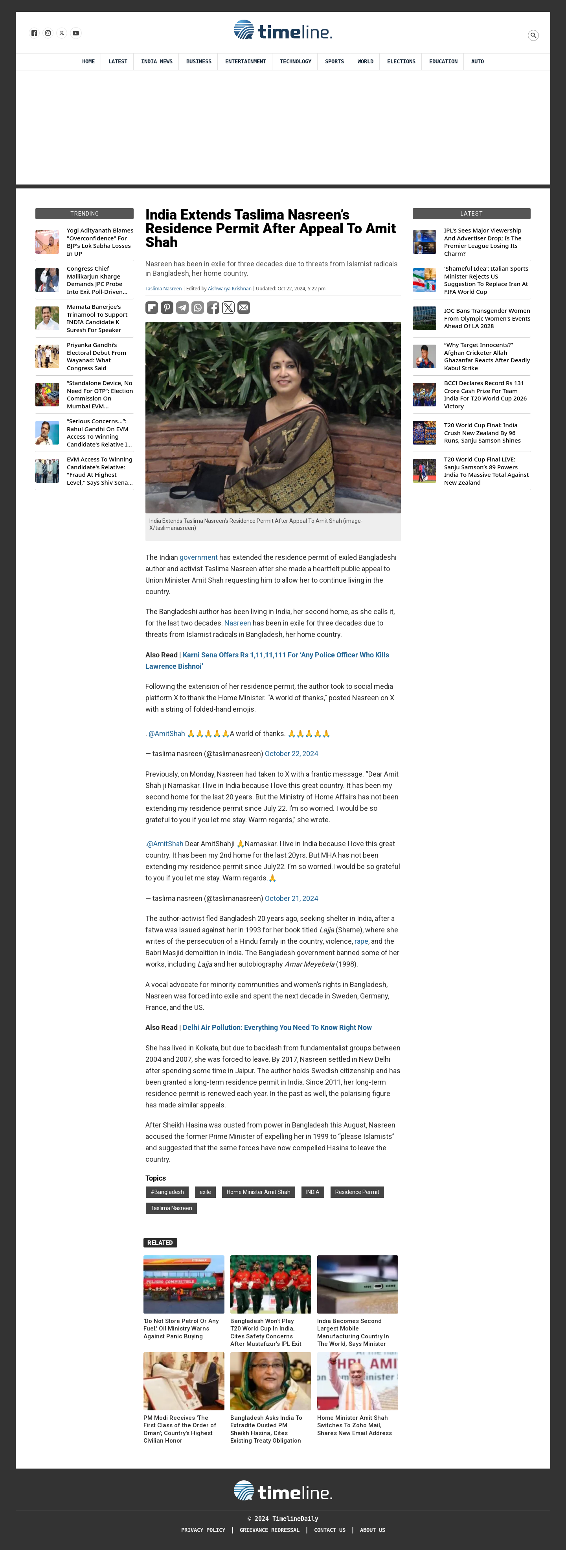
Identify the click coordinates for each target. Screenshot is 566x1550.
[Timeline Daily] (283, 1489)
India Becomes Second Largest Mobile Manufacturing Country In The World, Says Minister (353, 1333)
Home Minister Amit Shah (258, 1192)
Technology (295, 61)
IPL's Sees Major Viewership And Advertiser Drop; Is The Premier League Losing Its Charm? (483, 242)
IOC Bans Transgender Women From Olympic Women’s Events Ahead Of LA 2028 (487, 318)
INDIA (313, 1192)
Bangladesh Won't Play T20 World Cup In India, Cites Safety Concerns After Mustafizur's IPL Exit (265, 1333)
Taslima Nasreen (163, 288)
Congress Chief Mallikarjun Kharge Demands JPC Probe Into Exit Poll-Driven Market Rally (95, 280)
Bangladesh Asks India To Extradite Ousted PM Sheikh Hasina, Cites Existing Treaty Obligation (266, 1429)
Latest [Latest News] (117, 61)
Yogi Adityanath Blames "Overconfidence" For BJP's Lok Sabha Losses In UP (100, 242)
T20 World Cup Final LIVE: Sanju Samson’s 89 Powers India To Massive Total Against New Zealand (486, 471)
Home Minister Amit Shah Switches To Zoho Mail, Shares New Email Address (354, 1425)
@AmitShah (167, 733)
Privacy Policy (203, 1530)
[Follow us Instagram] (47, 33)
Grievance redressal (270, 1530)
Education (443, 61)
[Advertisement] (283, 129)
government (199, 557)
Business (198, 61)
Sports (334, 61)
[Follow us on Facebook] (34, 33)
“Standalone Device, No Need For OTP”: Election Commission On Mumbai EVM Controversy (100, 394)
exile (205, 1192)
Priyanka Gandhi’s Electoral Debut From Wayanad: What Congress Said (96, 356)
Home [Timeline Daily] (88, 61)
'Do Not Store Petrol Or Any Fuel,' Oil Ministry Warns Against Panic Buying (181, 1329)
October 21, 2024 (291, 898)
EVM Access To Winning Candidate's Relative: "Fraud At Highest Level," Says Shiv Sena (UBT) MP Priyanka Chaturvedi (99, 471)
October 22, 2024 (291, 753)
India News (157, 61)
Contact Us (329, 1530)
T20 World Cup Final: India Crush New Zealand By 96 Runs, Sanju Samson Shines (482, 432)
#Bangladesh (167, 1192)
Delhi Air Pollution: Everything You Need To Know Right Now (277, 1027)
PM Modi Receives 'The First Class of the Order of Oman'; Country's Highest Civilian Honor (180, 1429)
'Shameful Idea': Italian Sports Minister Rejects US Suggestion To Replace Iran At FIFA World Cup (486, 280)
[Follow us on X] (61, 33)
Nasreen (237, 623)
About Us (372, 1530)
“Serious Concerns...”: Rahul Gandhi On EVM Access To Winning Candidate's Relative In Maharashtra (99, 432)
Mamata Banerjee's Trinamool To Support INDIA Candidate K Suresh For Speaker (97, 318)
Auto (477, 61)
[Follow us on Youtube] (75, 33)
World (365, 61)
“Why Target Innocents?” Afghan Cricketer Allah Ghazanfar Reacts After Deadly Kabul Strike (487, 356)
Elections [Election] (401, 61)
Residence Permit (357, 1192)
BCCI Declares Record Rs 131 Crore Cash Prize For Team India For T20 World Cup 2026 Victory (485, 394)
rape (361, 941)
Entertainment (245, 61)
